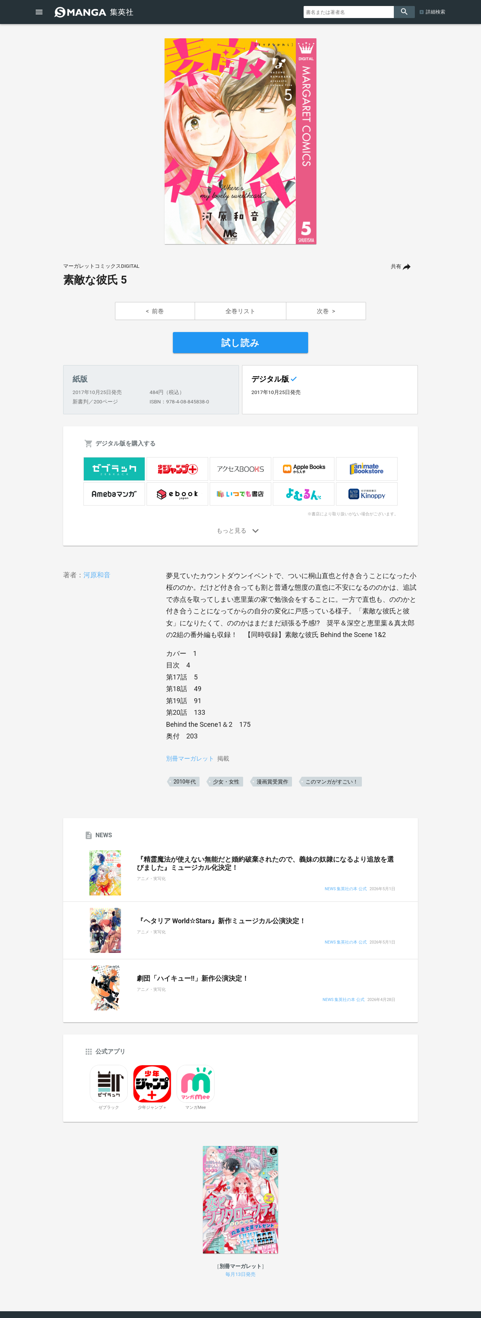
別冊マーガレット (190, 758)
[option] (240, 141)
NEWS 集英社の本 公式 (345, 889)
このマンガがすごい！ (332, 782)
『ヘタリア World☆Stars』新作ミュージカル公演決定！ (221, 921)
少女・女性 (226, 782)
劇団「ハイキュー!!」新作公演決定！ (193, 978)
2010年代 (185, 782)
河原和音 (96, 575)
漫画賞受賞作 (272, 782)
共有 (396, 266)
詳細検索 (435, 12)
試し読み (240, 343)
